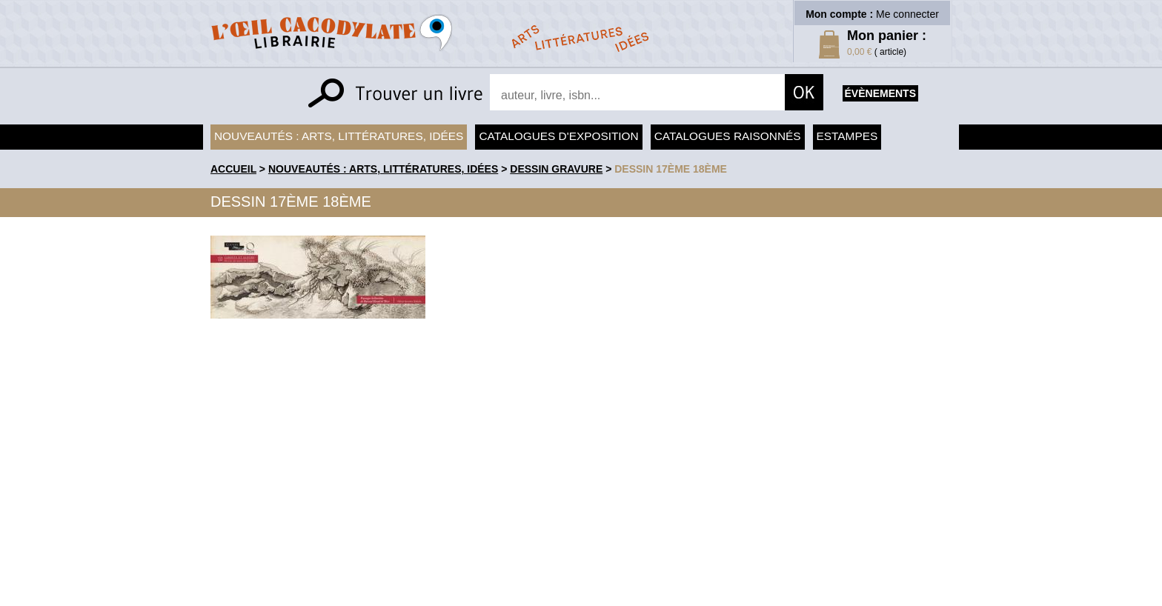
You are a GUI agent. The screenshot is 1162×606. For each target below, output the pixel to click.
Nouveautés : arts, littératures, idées (338, 136)
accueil (233, 169)
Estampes (847, 136)
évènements (880, 93)
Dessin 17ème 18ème (670, 169)
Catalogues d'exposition (558, 136)
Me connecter (907, 14)
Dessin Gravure (556, 169)
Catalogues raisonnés (727, 136)
